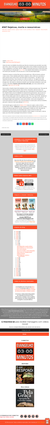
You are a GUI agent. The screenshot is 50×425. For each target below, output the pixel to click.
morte (24, 29)
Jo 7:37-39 (16, 85)
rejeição (38, 29)
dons (5, 29)
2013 (17, 268)
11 (17, 242)
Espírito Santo (11, 29)
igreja (17, 29)
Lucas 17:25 (10, 60)
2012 (17, 269)
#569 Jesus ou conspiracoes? (24, 252)
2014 (17, 239)
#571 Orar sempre (21, 249)
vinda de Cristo (6, 31)
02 (18, 265)
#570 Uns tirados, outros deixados (26, 250)
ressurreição (44, 29)
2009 (17, 274)
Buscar (25, 18)
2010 (17, 272)
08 (18, 258)
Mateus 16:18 (23, 105)
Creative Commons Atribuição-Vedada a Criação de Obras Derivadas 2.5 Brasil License (25, 290)
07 (18, 259)
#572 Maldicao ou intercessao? (25, 247)
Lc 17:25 (22, 69)
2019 (17, 231)
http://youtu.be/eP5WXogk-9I (13, 62)
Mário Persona (41, 422)
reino (33, 29)
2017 (17, 234)
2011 (17, 271)
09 (18, 244)
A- (47, 422)
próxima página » (44, 134)
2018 (17, 233)
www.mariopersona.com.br (16, 310)
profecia (29, 29)
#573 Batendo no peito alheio (24, 246)
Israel (21, 29)
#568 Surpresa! (21, 253)
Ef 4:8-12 (26, 102)
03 (18, 264)
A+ (47, 420)
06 (18, 261)
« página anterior (6, 134)
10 (17, 243)
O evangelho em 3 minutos (23, 286)
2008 (17, 275)
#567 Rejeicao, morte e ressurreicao (23, 256)
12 (17, 240)
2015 (17, 237)
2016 (17, 236)
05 (18, 262)
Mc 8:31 (11, 85)
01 (17, 266)
